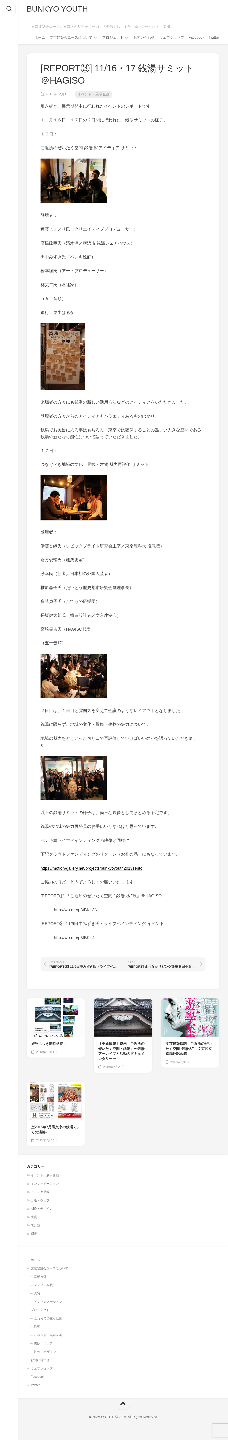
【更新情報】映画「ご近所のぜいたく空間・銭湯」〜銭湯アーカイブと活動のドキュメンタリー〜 (121, 1051)
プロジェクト (113, 38)
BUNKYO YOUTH (58, 9)
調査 (34, 1234)
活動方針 (40, 1277)
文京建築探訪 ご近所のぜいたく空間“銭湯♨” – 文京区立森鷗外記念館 (188, 1049)
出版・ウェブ (40, 1201)
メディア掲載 (40, 1192)
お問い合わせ (144, 38)
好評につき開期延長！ (49, 1044)
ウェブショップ (171, 38)
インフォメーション (45, 1184)
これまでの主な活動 (48, 1319)
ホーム (40, 38)
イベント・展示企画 (93, 95)
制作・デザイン (42, 1209)
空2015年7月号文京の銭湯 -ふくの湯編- (55, 1130)
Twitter (214, 38)
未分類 (35, 1225)
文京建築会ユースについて (71, 38)
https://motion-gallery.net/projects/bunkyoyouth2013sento (94, 868)
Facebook (196, 38)
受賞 (34, 1217)
